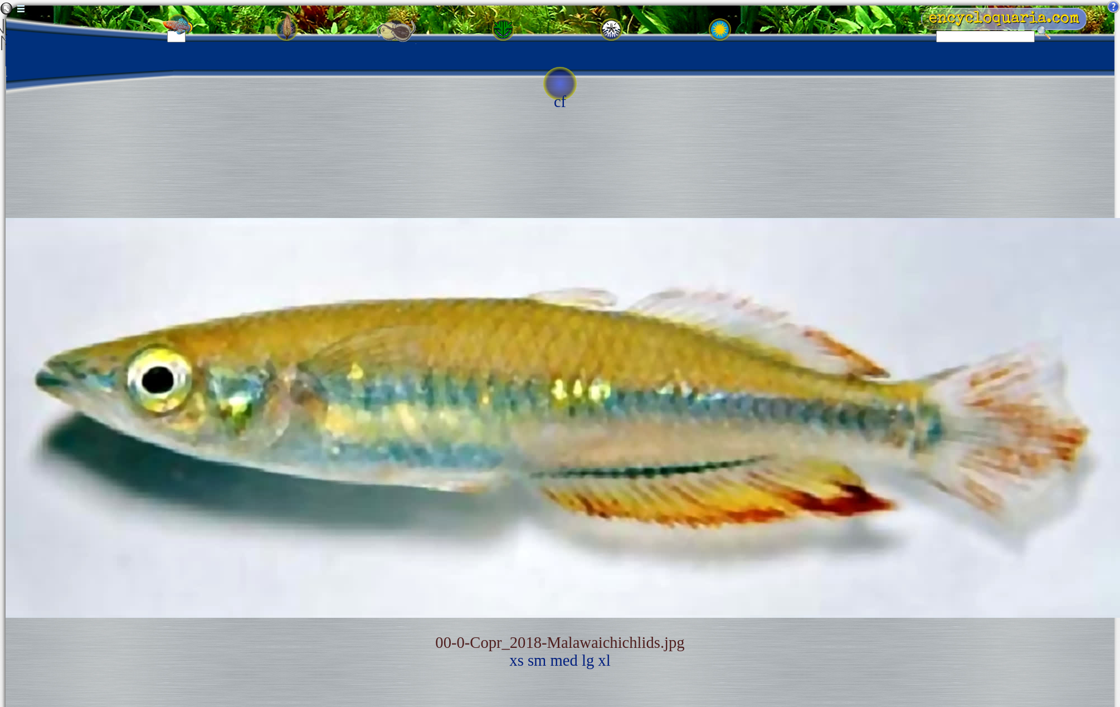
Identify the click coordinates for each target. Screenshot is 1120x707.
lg (588, 660)
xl (604, 660)
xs (516, 660)
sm (537, 660)
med (564, 660)
